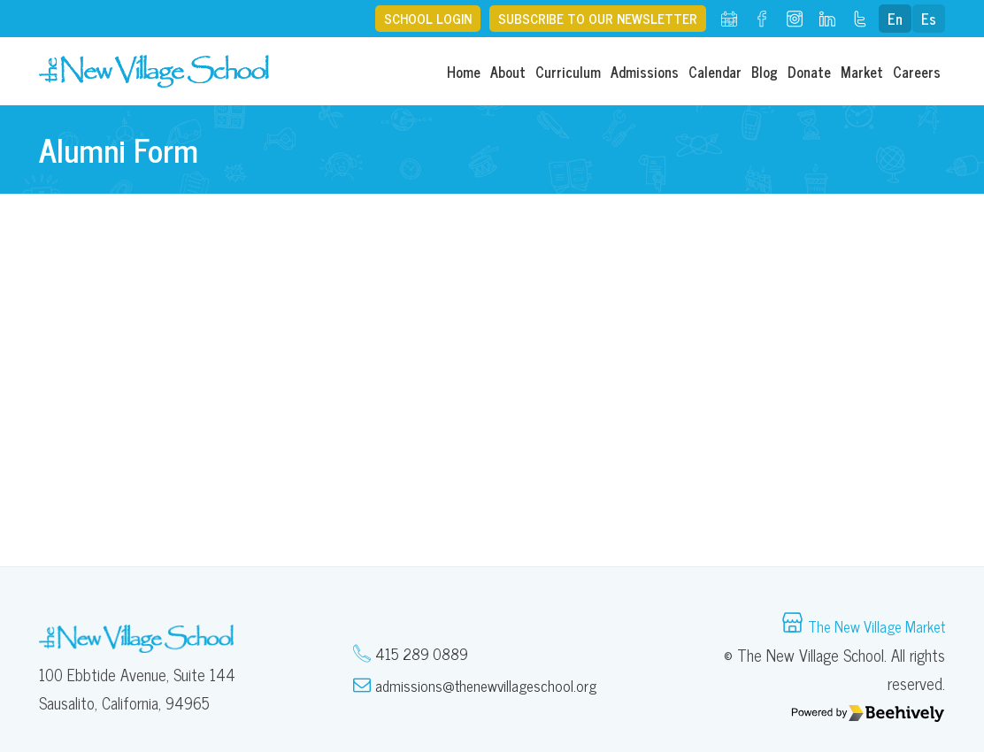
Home (463, 71)
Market (862, 71)
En (895, 18)
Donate (809, 71)
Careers (917, 71)
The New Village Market (870, 626)
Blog (764, 71)
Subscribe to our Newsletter (592, 18)
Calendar (715, 71)
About (508, 71)
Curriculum (568, 71)
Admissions (645, 71)
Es (928, 18)
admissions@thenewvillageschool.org (489, 685)
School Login (413, 18)
